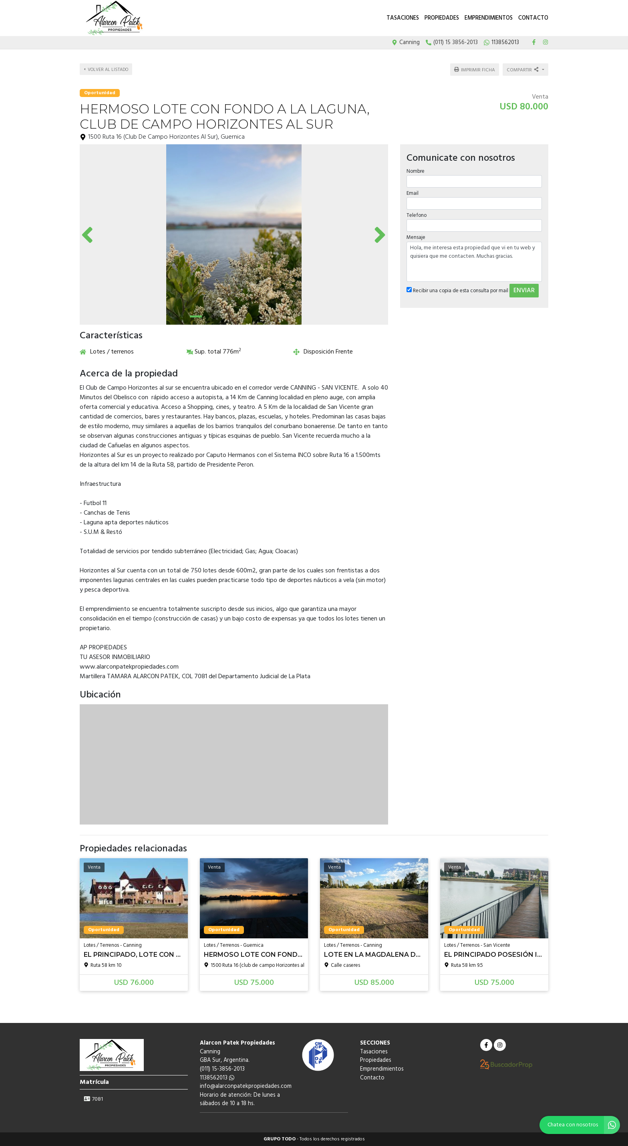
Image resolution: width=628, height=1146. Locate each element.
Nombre (415, 168)
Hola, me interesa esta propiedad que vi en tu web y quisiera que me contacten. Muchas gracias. (474, 259)
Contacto (533, 18)
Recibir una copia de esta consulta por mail (457, 288)
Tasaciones (402, 18)
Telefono (416, 213)
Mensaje (415, 235)
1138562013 (217, 1078)
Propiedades (442, 18)
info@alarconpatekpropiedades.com (246, 1086)
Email (412, 191)
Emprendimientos (489, 18)
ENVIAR (523, 288)
